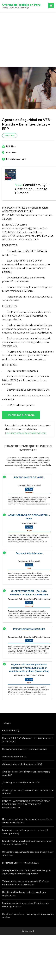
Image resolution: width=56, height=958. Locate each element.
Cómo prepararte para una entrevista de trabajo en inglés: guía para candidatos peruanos (26, 872)
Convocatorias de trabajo (14, 756)
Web (20, 185)
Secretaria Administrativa (29, 553)
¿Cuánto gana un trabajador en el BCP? (21, 782)
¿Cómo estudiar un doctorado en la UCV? (22, 764)
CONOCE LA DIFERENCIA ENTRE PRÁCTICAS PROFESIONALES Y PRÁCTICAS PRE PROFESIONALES (26, 804)
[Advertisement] (26, 39)
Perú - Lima (11, 152)
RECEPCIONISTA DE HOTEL (29, 477)
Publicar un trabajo (11, 730)
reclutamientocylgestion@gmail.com (26, 433)
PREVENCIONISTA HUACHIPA (29, 629)
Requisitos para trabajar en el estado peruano (24, 749)
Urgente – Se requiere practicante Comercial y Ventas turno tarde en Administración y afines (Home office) (29, 667)
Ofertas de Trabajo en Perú (21, 5)
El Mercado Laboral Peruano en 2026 (20, 862)
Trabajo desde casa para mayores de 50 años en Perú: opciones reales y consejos (25, 883)
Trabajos (6, 722)
